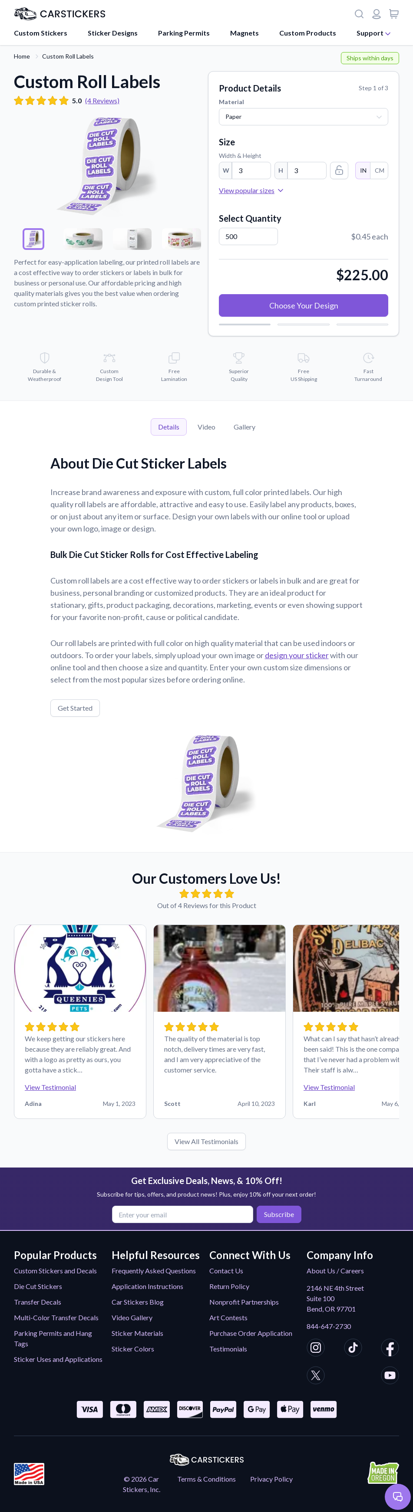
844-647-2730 (329, 1326)
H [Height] (280, 170)
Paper (233, 116)
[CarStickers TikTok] (353, 1348)
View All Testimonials (206, 1141)
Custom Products (307, 33)
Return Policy (229, 1286)
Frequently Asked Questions (154, 1270)
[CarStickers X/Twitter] (316, 1376)
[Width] (251, 170)
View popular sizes (252, 190)
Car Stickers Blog (138, 1302)
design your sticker (297, 655)
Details (168, 427)
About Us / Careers (335, 1270)
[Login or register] (376, 14)
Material (231, 101)
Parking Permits (184, 33)
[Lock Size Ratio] (339, 170)
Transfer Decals (37, 1302)
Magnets (244, 33)
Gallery (244, 427)
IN (363, 170)
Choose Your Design (303, 305)
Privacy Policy (271, 1479)
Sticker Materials (137, 1333)
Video (206, 427)
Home (22, 56)
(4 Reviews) (102, 100)
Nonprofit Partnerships (244, 1302)
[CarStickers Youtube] (390, 1376)
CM (379, 170)
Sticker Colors (133, 1349)
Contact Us (226, 1270)
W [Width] (226, 170)
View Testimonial (50, 1087)
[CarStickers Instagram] (316, 1348)
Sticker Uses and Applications (58, 1359)
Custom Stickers (40, 33)
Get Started (75, 708)
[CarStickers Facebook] (390, 1348)
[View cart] (394, 14)
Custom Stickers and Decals (55, 1270)
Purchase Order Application (250, 1333)
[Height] (307, 170)
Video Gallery (132, 1317)
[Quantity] (248, 236)
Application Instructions (147, 1286)
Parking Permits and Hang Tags (53, 1338)
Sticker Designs (113, 33)
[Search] (359, 14)
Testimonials (228, 1349)
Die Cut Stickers (38, 1286)
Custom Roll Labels (68, 56)
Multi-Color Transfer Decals (56, 1317)
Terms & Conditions (206, 1479)
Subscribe (276, 1214)
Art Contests (228, 1317)
